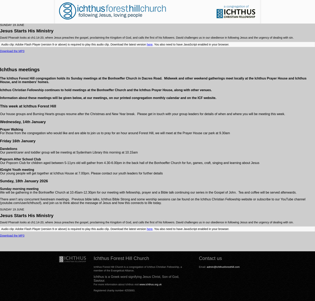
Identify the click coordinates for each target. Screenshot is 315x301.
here (150, 44)
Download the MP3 (12, 51)
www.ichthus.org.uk (150, 284)
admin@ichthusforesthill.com (223, 266)
